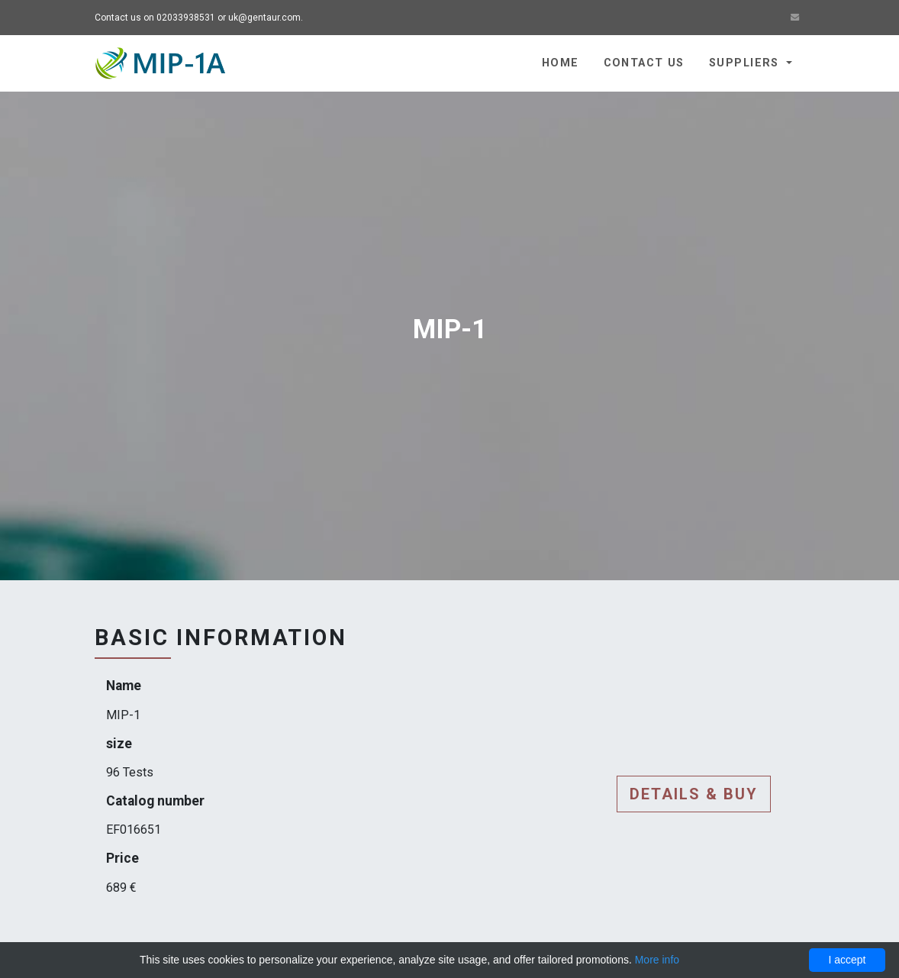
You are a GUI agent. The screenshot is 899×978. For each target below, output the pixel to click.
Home (560, 62)
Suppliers (746, 62)
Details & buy (694, 794)
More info (657, 960)
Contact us (644, 62)
